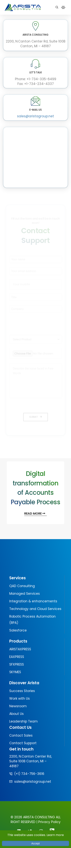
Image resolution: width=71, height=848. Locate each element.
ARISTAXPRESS (20, 649)
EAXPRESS (16, 657)
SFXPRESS (16, 664)
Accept (35, 843)
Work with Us (19, 698)
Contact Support (23, 743)
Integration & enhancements (33, 601)
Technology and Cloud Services (35, 609)
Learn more (55, 835)
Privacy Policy (49, 822)
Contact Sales (21, 735)
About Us (16, 713)
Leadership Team (23, 721)
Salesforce (18, 630)
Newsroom (18, 706)
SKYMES (15, 672)
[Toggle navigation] (63, 7)
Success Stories (22, 691)
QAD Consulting (22, 586)
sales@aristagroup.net (35, 116)
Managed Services (24, 593)
